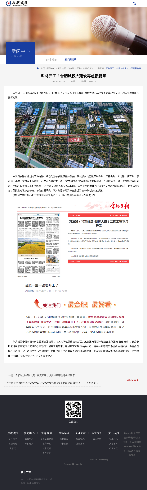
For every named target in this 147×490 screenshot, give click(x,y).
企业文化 (97, 433)
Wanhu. (79, 464)
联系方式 (113, 439)
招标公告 (64, 439)
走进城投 (12, 433)
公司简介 (13, 439)
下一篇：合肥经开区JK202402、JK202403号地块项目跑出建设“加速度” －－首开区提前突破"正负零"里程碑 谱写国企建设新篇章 (52, 383)
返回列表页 (133, 380)
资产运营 (47, 453)
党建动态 (80, 439)
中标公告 (64, 444)
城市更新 (47, 448)
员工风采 (97, 439)
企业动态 (52, 59)
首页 (43, 68)
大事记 (13, 448)
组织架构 (13, 444)
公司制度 (113, 448)
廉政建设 (80, 444)
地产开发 (47, 444)
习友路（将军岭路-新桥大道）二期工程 (86, 68)
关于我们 (113, 433)
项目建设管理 (46, 439)
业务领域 (46, 433)
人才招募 (113, 444)
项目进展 (70, 59)
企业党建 (80, 433)
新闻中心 (51, 68)
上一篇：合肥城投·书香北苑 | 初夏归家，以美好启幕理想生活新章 (40, 375)
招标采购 (64, 433)
